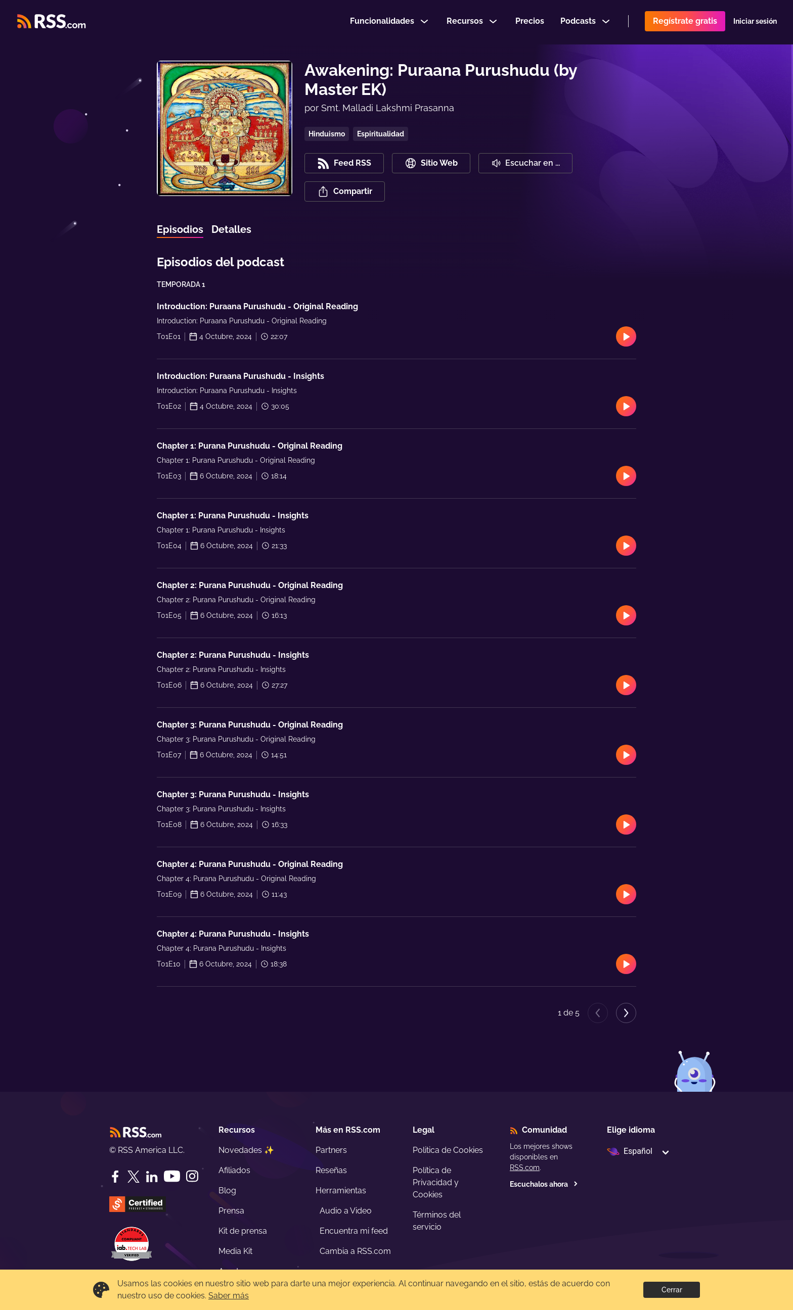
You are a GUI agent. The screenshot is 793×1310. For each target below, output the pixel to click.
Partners (331, 1150)
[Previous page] (598, 1013)
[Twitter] (133, 1177)
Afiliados (234, 1170)
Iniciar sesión (755, 22)
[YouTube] (172, 1176)
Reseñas (331, 1170)
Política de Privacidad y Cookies (436, 1182)
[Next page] (626, 1013)
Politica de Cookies (448, 1150)
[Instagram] (192, 1176)
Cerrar (672, 1290)
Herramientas (341, 1190)
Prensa (231, 1211)
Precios (529, 22)
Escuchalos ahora (544, 1184)
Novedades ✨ (246, 1150)
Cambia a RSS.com (355, 1251)
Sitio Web (431, 163)
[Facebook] (115, 1177)
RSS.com (525, 1167)
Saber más (228, 1295)
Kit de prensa (242, 1231)
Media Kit (235, 1251)
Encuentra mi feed (354, 1231)
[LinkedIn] (152, 1177)
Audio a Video (346, 1211)
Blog (227, 1190)
